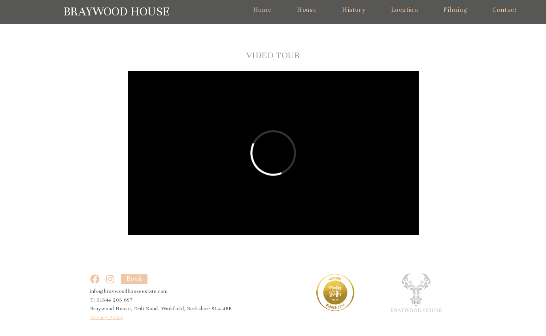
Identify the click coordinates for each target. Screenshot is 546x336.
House (307, 10)
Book (134, 278)
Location (404, 10)
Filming (455, 10)
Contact (504, 10)
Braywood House (116, 11)
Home (262, 10)
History (354, 10)
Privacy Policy (107, 317)
